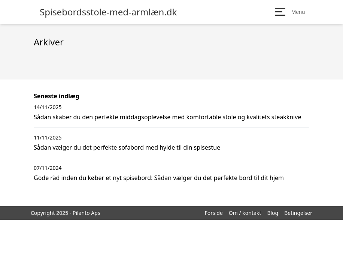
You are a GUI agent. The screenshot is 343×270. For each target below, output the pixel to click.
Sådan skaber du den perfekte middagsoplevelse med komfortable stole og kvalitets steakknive (167, 117)
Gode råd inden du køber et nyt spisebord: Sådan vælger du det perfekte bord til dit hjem (159, 178)
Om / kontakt (245, 212)
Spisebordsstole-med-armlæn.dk (108, 12)
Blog (272, 212)
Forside (213, 212)
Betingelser (298, 212)
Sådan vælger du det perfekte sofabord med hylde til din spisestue (127, 147)
